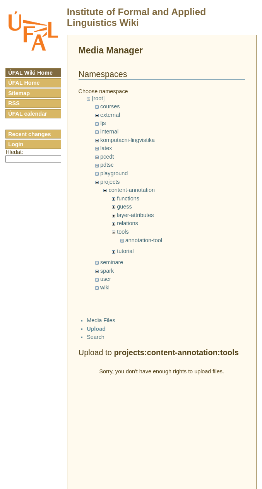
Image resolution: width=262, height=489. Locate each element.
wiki (105, 287)
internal (109, 131)
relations (127, 223)
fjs (103, 123)
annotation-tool (143, 240)
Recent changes (29, 134)
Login (15, 144)
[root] (98, 98)
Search (95, 337)
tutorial (125, 251)
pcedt (107, 157)
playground (114, 173)
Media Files (101, 320)
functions (128, 198)
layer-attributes (135, 215)
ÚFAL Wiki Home (30, 73)
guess (124, 206)
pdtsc (106, 165)
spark (107, 271)
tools (122, 232)
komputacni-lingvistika (127, 140)
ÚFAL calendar (27, 114)
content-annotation (132, 190)
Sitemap (19, 93)
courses (110, 106)
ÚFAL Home (23, 83)
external (110, 115)
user (105, 279)
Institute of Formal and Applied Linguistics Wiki (136, 17)
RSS (14, 103)
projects (110, 182)
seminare (111, 262)
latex (106, 148)
